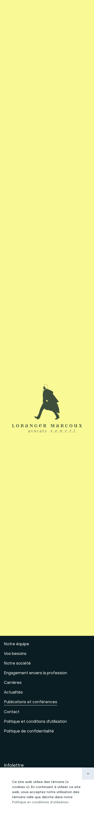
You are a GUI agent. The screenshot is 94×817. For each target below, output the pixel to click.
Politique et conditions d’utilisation (40, 802)
